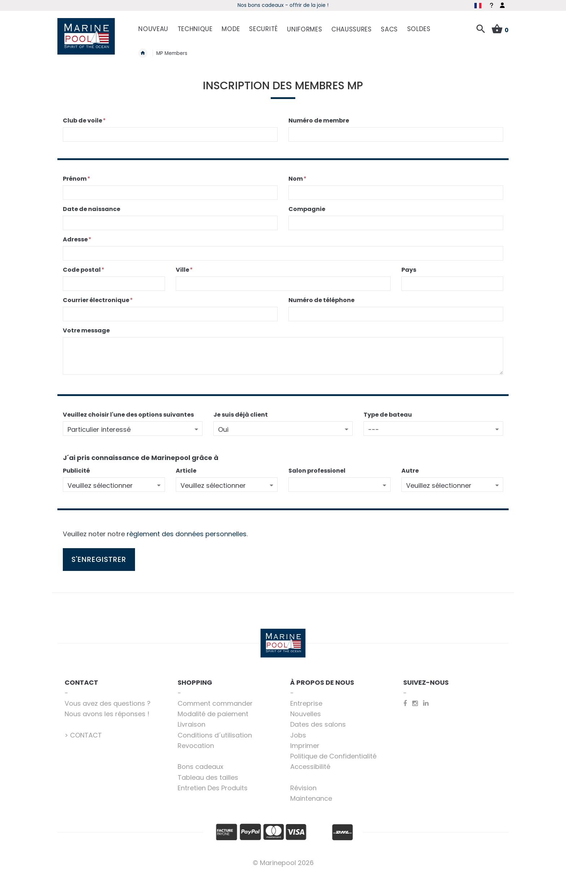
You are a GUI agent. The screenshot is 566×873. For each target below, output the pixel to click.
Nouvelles (305, 713)
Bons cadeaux (200, 766)
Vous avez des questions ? (108, 703)
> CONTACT (83, 735)
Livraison (191, 724)
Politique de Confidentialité (333, 756)
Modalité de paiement (213, 713)
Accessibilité (310, 766)
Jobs (298, 735)
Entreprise (306, 703)
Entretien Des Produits (213, 787)
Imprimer (304, 745)
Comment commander (215, 703)
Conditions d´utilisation (215, 735)
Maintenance (311, 798)
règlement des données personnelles (187, 533)
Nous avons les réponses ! (107, 713)
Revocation (196, 745)
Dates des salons (318, 724)
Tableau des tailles (208, 777)
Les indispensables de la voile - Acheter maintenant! (283, 5)
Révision (303, 787)
